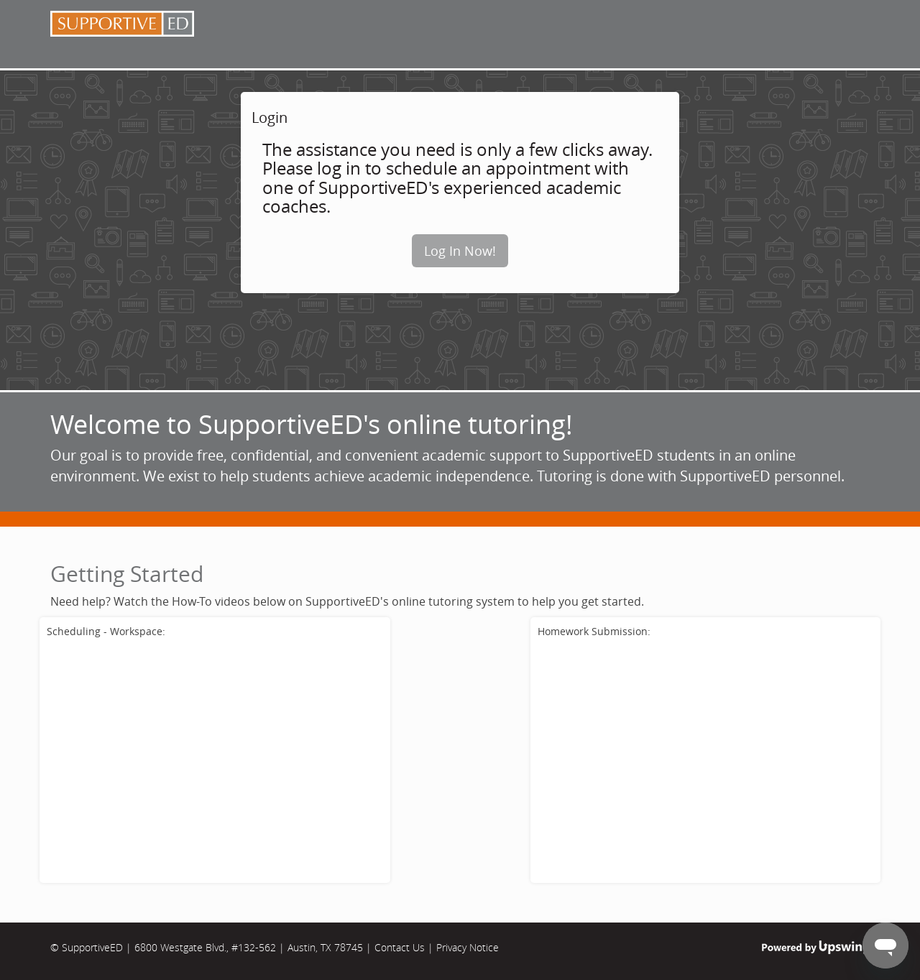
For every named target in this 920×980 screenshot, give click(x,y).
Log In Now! (460, 250)
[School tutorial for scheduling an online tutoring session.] (215, 759)
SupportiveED (92, 947)
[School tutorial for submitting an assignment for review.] (706, 759)
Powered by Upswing (816, 947)
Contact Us (399, 947)
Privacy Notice (467, 947)
